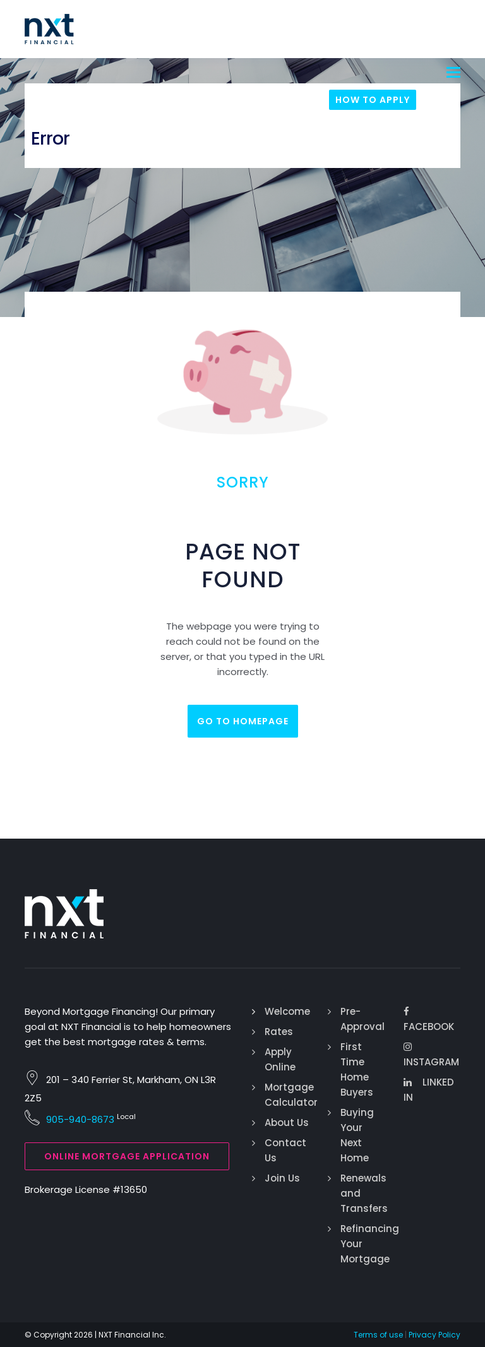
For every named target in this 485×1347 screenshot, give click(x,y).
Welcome (287, 1011)
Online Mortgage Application (127, 1156)
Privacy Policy (434, 1334)
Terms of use (378, 1334)
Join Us (282, 1178)
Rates (279, 1031)
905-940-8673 (80, 1119)
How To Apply (372, 99)
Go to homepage (243, 721)
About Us (287, 1122)
